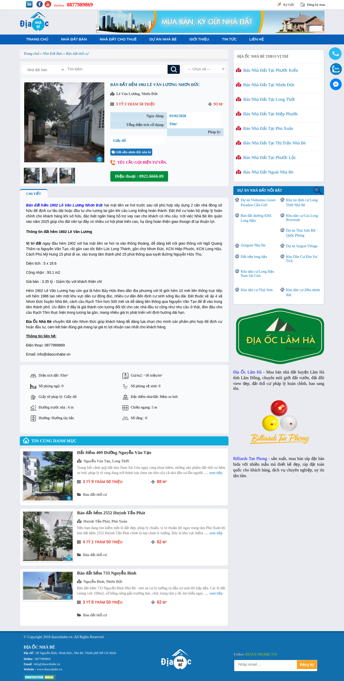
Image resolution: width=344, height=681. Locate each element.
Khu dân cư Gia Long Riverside (302, 218)
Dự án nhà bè (163, 39)
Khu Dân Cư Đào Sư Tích (301, 259)
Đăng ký (307, 665)
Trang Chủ (37, 39)
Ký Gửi (288, 4)
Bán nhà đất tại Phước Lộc (266, 157)
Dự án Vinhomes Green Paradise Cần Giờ (258, 202)
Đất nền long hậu (254, 257)
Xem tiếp (215, 473)
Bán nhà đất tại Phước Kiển (267, 70)
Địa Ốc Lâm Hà (247, 372)
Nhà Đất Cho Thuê (118, 39)
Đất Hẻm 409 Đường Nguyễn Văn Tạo (114, 452)
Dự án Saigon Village (302, 246)
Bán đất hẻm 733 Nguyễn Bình (106, 573)
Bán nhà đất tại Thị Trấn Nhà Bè (271, 143)
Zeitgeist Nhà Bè (253, 245)
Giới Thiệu (199, 39)
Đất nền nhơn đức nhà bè (131, 152)
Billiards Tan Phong (250, 458)
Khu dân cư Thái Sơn (257, 290)
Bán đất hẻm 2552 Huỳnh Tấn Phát (111, 512)
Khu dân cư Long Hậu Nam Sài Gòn (257, 274)
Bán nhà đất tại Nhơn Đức (265, 84)
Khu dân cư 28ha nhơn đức (303, 292)
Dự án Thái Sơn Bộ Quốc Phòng (300, 233)
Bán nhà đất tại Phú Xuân (264, 128)
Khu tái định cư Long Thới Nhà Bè (302, 202)
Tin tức (229, 39)
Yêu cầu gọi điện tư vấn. (142, 162)
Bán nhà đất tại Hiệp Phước (267, 113)
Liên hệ (256, 39)
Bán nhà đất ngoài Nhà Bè (264, 172)
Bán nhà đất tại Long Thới (265, 99)
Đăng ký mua (316, 4)
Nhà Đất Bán (74, 39)
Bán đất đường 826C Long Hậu (256, 218)
